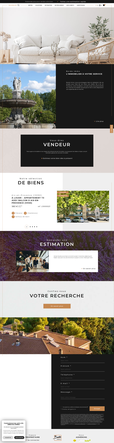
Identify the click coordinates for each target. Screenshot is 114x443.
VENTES (30, 5)
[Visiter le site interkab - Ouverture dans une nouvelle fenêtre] (85, 441)
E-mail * (65, 383)
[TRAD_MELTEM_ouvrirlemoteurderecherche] (14, 5)
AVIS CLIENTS (70, 5)
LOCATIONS (38, 5)
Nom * (64, 357)
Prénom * (66, 366)
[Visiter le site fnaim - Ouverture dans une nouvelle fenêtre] (74, 440)
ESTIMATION (48, 5)
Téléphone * (68, 374)
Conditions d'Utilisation (91, 423)
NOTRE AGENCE (59, 5)
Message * (66, 392)
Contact (111, 129)
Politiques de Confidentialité (80, 423)
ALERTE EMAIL (81, 5)
